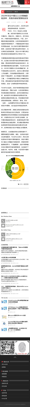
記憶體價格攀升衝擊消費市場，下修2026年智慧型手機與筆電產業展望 (14, 248)
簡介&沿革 (5, 364)
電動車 (26, 184)
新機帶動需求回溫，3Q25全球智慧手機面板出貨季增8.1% (14, 266)
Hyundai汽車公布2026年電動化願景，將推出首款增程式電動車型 (18, 322)
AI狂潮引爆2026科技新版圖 (8, 257)
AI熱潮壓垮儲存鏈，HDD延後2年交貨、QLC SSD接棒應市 (17, 329)
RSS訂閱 (4, 398)
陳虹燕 (16, 11)
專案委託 (4, 376)
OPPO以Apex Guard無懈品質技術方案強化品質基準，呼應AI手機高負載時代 (18, 308)
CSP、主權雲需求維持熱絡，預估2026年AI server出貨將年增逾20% (14, 287)
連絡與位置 (5, 383)
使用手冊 (4, 393)
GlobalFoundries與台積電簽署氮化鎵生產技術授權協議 (18, 301)
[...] (18, 252)
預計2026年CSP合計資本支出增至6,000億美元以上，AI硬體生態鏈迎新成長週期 (14, 277)
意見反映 (14, 22)
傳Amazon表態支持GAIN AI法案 (17, 315)
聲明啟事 (4, 395)
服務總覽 (4, 373)
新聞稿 (21, 184)
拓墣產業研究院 (6, 254)
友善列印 (8, 22)
